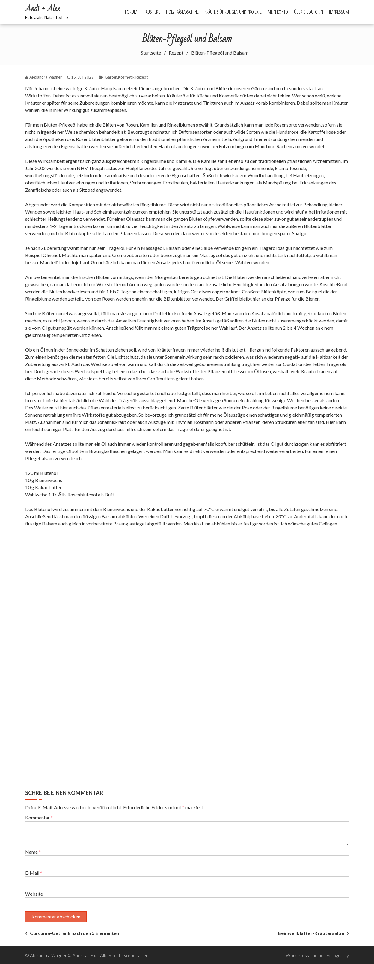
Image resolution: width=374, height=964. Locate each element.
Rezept (141, 77)
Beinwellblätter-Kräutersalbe (311, 933)
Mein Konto (278, 12)
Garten (111, 77)
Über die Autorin (308, 12)
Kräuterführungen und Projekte (233, 12)
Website (34, 894)
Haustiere (151, 12)
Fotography (338, 955)
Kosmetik (126, 77)
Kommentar (39, 817)
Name (33, 852)
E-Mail (33, 873)
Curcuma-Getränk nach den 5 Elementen (74, 933)
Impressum (339, 12)
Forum (131, 12)
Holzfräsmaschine (182, 12)
